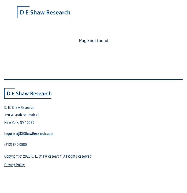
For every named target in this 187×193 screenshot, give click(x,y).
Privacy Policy (14, 165)
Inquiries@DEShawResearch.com (28, 133)
